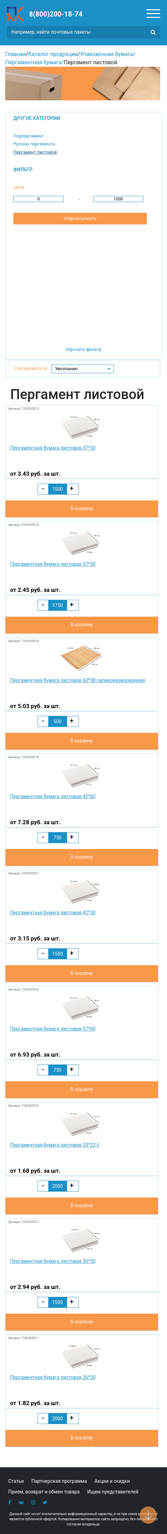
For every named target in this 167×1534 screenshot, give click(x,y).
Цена (18, 187)
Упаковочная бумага (106, 54)
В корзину (81, 508)
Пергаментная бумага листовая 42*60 (52, 796)
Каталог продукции (53, 54)
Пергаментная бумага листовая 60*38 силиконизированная (77, 680)
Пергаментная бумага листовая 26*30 (52, 1377)
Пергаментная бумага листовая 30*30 (52, 1261)
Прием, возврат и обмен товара (44, 1491)
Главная (15, 54)
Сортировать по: (31, 368)
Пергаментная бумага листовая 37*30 (52, 448)
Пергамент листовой (35, 152)
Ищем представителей (113, 1491)
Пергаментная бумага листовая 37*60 (52, 1028)
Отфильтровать (80, 218)
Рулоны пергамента (34, 143)
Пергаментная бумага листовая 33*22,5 (54, 1145)
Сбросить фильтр (83, 349)
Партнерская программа (59, 1481)
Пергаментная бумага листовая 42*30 (52, 912)
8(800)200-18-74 (55, 14)
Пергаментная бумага (33, 62)
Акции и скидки (112, 1481)
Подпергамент (28, 136)
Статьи (16, 1481)
